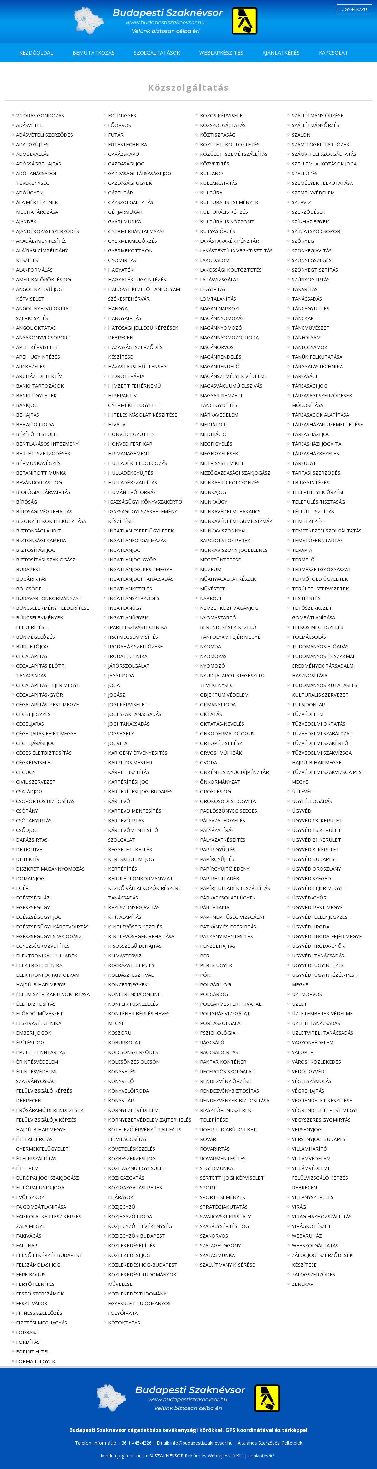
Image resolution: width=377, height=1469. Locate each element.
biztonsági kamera (41, 540)
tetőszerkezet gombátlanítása (313, 613)
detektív (28, 859)
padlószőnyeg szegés (228, 810)
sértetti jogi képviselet (232, 1177)
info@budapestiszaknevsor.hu (201, 1443)
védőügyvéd (308, 1071)
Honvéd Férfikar (130, 443)
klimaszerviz (125, 955)
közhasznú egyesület (137, 1168)
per (204, 955)
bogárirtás (31, 579)
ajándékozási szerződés (47, 231)
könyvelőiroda (128, 1091)
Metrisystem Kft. (222, 463)
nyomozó (212, 666)
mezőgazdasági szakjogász (235, 472)
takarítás (305, 289)
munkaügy (213, 501)
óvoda (208, 762)
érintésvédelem (37, 1062)
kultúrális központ (227, 221)
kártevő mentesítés (134, 810)
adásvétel (29, 125)
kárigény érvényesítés (137, 752)
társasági (304, 376)
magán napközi (220, 308)
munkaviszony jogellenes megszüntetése (234, 555)
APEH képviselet (37, 347)
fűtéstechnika (127, 144)
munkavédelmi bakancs (230, 511)
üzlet (299, 1004)
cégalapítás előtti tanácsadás (41, 671)
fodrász (27, 1332)
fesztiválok (31, 1303)
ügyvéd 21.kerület (316, 839)
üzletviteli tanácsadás (322, 1033)
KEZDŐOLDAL (36, 52)
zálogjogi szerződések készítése (322, 1260)
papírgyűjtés (217, 859)
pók (205, 975)
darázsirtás (32, 839)
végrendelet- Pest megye (325, 1110)
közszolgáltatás (223, 125)
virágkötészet (311, 1226)
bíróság (26, 501)
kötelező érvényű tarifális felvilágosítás (144, 1134)
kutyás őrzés (217, 231)
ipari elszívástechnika (137, 627)
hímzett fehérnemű (134, 385)
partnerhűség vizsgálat (232, 917)
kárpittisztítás (128, 772)
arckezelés (30, 366)
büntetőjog (32, 646)
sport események (222, 1197)
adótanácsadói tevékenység (36, 178)
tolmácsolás (309, 637)
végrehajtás (308, 1091)
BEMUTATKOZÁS (93, 52)
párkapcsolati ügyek (228, 897)
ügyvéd (301, 810)
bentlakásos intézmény (47, 443)
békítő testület (38, 434)
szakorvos (214, 1235)
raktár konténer (223, 1062)
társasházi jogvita (316, 443)
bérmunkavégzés (38, 463)
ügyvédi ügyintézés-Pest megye (325, 980)
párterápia (214, 907)
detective (29, 849)
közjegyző (121, 1206)
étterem (27, 1168)
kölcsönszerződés (133, 1052)
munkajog (213, 492)
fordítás (28, 1342)
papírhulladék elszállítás (235, 888)
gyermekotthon (130, 250)
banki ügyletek (36, 395)
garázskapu (123, 154)
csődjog (27, 830)
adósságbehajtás (38, 163)
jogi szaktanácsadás (134, 714)
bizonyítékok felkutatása (51, 521)
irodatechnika (127, 656)
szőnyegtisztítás (315, 270)
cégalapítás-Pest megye (47, 704)
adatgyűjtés (32, 144)
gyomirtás (122, 260)
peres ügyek (216, 965)
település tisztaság (318, 501)
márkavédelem (219, 414)
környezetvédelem (133, 1110)
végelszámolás (311, 1081)
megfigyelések (219, 453)
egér (22, 888)
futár (116, 134)
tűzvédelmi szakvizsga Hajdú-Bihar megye (322, 757)
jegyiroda (121, 675)
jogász (116, 695)
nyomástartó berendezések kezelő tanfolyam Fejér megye (230, 627)
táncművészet (311, 328)
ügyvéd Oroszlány (316, 868)
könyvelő (121, 1081)
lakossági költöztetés (231, 270)
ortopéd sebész (221, 743)
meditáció (213, 434)
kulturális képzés (224, 212)
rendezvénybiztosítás (229, 1091)
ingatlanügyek (128, 617)
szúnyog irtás (311, 279)
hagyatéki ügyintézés (137, 279)
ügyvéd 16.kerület (316, 830)
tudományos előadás (320, 646)
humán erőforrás (132, 492)
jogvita (117, 743)
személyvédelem (313, 192)
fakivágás (28, 1235)
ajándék (26, 221)
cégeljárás (30, 723)
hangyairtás (124, 318)
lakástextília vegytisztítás (236, 250)
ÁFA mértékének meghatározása (37, 207)
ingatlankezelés (130, 588)
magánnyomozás (222, 318)
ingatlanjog (124, 550)
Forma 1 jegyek (35, 1361)
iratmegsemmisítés (133, 637)
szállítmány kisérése (227, 1264)
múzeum (210, 569)
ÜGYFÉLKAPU (354, 9)
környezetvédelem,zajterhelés (145, 1119)
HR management (129, 453)
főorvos (119, 125)
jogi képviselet (128, 704)
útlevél (302, 791)
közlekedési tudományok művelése (142, 1279)
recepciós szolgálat (227, 1071)
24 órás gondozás (40, 115)
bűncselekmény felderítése (52, 608)
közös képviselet (223, 115)
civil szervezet (35, 781)
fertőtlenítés (35, 1284)
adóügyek (29, 192)
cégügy (25, 772)
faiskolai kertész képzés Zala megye (48, 1221)
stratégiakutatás (224, 1206)
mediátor (212, 424)
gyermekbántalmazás (136, 231)
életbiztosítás (35, 1004)
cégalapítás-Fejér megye (48, 685)
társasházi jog (311, 434)
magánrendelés (220, 356)
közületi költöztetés (230, 144)
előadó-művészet (39, 1013)
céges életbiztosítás (44, 752)
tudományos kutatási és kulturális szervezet (324, 690)
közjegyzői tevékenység (140, 1226)
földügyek (122, 115)
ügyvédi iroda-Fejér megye (327, 936)
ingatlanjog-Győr (132, 559)
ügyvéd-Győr (309, 897)
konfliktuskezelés (133, 1004)
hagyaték (121, 270)
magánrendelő (220, 366)
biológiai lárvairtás (43, 492)
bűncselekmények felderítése (39, 622)
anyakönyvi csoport (43, 337)
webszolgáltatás (315, 1245)
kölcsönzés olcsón (134, 1062)
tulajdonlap (308, 704)
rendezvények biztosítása (234, 1100)
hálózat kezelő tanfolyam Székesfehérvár (144, 294)
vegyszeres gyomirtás (321, 1119)
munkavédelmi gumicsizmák (236, 521)
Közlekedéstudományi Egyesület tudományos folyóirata (139, 1303)
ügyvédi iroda (310, 926)
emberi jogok (33, 1033)
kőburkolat (124, 1042)
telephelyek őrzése (318, 492)
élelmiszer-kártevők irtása (53, 994)
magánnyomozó (221, 328)
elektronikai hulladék (46, 955)
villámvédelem (311, 1158)
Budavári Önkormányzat (49, 598)
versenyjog (307, 1129)
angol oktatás (36, 328)
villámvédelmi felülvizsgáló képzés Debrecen (320, 1178)
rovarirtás (215, 1148)
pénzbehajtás (217, 946)
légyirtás (212, 289)
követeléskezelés (131, 1148)
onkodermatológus (227, 733)
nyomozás (213, 656)
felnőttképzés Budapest (49, 1255)
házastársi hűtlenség (137, 366)
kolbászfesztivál (131, 975)
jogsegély (121, 733)
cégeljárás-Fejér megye (46, 733)
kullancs (212, 173)
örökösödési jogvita (228, 801)
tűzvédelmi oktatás (318, 723)
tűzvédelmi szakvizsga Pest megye (328, 777)
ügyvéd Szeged (311, 878)
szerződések (308, 212)
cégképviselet (35, 762)
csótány (27, 810)
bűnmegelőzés (35, 637)
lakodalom (215, 260)
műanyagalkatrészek (228, 579)
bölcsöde (29, 588)
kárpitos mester (130, 762)
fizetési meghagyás (41, 1322)
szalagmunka (217, 1255)
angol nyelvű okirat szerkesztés (44, 313)
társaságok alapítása (320, 414)
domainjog (30, 878)
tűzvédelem (307, 714)
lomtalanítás (218, 299)
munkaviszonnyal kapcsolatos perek (225, 535)
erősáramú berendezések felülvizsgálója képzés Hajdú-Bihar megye (50, 1120)
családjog (29, 791)
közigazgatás (126, 1177)
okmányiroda (218, 704)
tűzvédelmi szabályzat (322, 733)
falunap (26, 1245)
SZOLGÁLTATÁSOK (157, 52)
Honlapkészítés (262, 1456)
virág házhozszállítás (322, 1216)
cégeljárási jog (35, 743)
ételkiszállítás (36, 1158)
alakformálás (34, 270)
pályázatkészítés (222, 839)
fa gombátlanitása (41, 1206)
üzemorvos (307, 994)
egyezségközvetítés (43, 946)
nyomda (210, 646)
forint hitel (33, 1351)
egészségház (33, 897)
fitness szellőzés (39, 1313)
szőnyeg (303, 241)
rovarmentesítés (223, 1158)
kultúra (211, 192)
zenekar (302, 1284)
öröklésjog (215, 791)
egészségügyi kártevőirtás (52, 926)
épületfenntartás (40, 1052)
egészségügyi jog (39, 917)
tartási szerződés (316, 472)
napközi (210, 598)
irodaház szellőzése (135, 646)
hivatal (118, 424)
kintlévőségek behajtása (141, 936)
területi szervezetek (320, 588)
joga (114, 685)
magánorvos (216, 347)
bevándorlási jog (39, 482)
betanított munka (41, 472)
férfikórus (30, 1274)
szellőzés (305, 173)
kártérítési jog (128, 781)
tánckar (303, 318)
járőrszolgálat (129, 666)
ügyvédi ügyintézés (318, 965)
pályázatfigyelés (222, 820)
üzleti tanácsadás (316, 1023)
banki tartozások (40, 385)
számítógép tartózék (321, 144)
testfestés (306, 598)
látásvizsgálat (219, 279)
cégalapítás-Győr (39, 695)
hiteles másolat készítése (142, 414)
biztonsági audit (38, 530)
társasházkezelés (315, 453)
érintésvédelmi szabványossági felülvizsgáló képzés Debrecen (44, 1086)
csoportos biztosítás (45, 801)
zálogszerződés (313, 1274)
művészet (212, 588)
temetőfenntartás (317, 540)
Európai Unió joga (40, 1187)
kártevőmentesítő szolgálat (133, 835)
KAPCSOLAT (333, 52)
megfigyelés (216, 443)
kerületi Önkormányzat (140, 878)
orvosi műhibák (221, 752)
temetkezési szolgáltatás (327, 530)
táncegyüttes (310, 308)
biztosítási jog (35, 550)
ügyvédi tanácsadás (318, 955)
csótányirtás (34, 820)
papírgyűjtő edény (225, 868)
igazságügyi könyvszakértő (145, 501)
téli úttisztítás (313, 511)
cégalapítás (31, 656)
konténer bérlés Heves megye (139, 1018)
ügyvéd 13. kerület (317, 820)
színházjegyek (310, 221)
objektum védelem (224, 695)
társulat (304, 463)
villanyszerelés (312, 1197)
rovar (208, 1139)
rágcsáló (212, 1042)
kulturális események (229, 202)
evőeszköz (30, 1197)
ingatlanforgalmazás (137, 540)
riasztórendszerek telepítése (225, 1115)
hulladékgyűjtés (130, 472)
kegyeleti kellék (130, 849)
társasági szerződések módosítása (322, 400)
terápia (302, 550)
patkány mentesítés (226, 936)
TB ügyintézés (310, 482)
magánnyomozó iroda (229, 337)
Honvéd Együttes (131, 434)
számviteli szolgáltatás (324, 154)
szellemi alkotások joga (324, 163)
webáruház (307, 1235)
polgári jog (215, 984)
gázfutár (120, 192)
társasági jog (309, 385)
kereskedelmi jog (131, 859)
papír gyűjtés (217, 849)
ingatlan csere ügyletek (141, 530)
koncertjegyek (128, 984)
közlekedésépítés (131, 1245)
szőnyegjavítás (312, 250)
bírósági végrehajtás (44, 511)
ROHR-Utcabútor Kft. (228, 1129)
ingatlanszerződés (133, 598)
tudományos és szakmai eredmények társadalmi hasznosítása (323, 666)
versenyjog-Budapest (320, 1139)
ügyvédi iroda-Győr (318, 946)
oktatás (211, 714)
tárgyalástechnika (317, 366)
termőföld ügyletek (320, 579)
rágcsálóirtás (219, 1052)
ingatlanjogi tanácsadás (141, 579)
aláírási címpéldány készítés (42, 255)
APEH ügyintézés (38, 356)
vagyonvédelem (312, 1042)
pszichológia (217, 1033)
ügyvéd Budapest (315, 859)
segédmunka (216, 1168)
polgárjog (214, 994)
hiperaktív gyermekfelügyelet (134, 400)
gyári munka (124, 221)
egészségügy (33, 907)
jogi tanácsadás (129, 723)
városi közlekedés (316, 1062)
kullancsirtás (218, 183)
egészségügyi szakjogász (49, 936)
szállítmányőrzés (315, 125)
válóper (302, 1052)
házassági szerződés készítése (135, 352)
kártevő (119, 801)
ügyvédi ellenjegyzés (320, 917)
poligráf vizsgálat (225, 1013)
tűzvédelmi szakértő (320, 743)
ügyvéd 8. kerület (315, 849)
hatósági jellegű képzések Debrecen (143, 333)
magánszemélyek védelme (233, 376)
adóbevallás (32, 154)
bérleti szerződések (43, 453)
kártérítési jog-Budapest (142, 791)
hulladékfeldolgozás (137, 463)
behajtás (27, 414)
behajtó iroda (35, 424)
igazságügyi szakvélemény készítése (142, 516)
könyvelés (121, 1071)
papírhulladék (219, 878)
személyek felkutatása (322, 183)
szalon (301, 134)
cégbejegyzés (33, 714)
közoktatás (124, 1322)
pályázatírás (217, 830)
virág (299, 1206)
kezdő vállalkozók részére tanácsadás (144, 893)
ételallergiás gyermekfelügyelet (42, 1144)
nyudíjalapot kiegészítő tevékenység (232, 680)
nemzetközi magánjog (229, 608)
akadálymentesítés (41, 241)
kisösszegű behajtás (135, 946)
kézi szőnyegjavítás (134, 907)
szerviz (301, 202)
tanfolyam (306, 337)
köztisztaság (217, 134)
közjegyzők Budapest (136, 1235)
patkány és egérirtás (228, 926)
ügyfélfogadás (312, 801)
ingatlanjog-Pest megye (140, 569)
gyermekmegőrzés (132, 241)
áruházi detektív (39, 376)
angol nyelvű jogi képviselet (40, 294)
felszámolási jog (38, 1264)
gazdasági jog (126, 163)
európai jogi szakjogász (47, 1177)
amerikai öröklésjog (43, 279)
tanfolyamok (310, 347)
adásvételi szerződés (44, 134)
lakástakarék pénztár (229, 241)
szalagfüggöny (220, 1245)
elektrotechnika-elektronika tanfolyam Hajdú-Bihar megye (47, 975)
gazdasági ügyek (130, 183)
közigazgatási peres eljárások (135, 1192)
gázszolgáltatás (130, 202)
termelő (303, 559)
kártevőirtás (126, 820)
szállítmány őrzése (317, 115)
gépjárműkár (125, 212)
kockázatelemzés (131, 965)
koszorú (119, 1033)
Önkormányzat (220, 781)
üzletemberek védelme (322, 1013)
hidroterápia (126, 376)
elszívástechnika (38, 1023)
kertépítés (122, 868)
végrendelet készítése (322, 1100)
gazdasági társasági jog (139, 173)
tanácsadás (307, 299)
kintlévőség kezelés (135, 926)
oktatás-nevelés (222, 723)
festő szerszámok (40, 1293)
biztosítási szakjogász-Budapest (46, 564)
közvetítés (214, 163)
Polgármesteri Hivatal (230, 1004)
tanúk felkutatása (317, 356)
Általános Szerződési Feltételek (270, 1443)
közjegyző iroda (130, 1216)
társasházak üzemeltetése (327, 424)
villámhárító (309, 1148)
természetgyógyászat (321, 569)
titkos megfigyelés (317, 627)
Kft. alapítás (124, 917)
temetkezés (307, 521)
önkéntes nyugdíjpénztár (234, 772)
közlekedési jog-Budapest (142, 1264)
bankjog (27, 405)
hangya (118, 308)
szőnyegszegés (312, 260)
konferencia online (134, 994)
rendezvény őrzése (225, 1081)
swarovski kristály (225, 1216)
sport (208, 1187)
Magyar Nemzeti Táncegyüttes (221, 400)
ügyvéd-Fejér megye (318, 888)
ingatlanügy (125, 608)
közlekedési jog (129, 1255)
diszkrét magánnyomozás (50, 868)
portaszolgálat (221, 1023)
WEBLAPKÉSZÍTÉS (221, 52)
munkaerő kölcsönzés (230, 482)
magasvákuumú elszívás (231, 385)
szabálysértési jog (224, 1226)
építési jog (30, 1042)
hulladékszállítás (132, 482)
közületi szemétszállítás (234, 154)
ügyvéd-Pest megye (317, 907)
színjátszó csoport (317, 231)
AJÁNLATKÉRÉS (281, 52)
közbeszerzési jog (132, 1158)
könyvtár (121, 1100)
